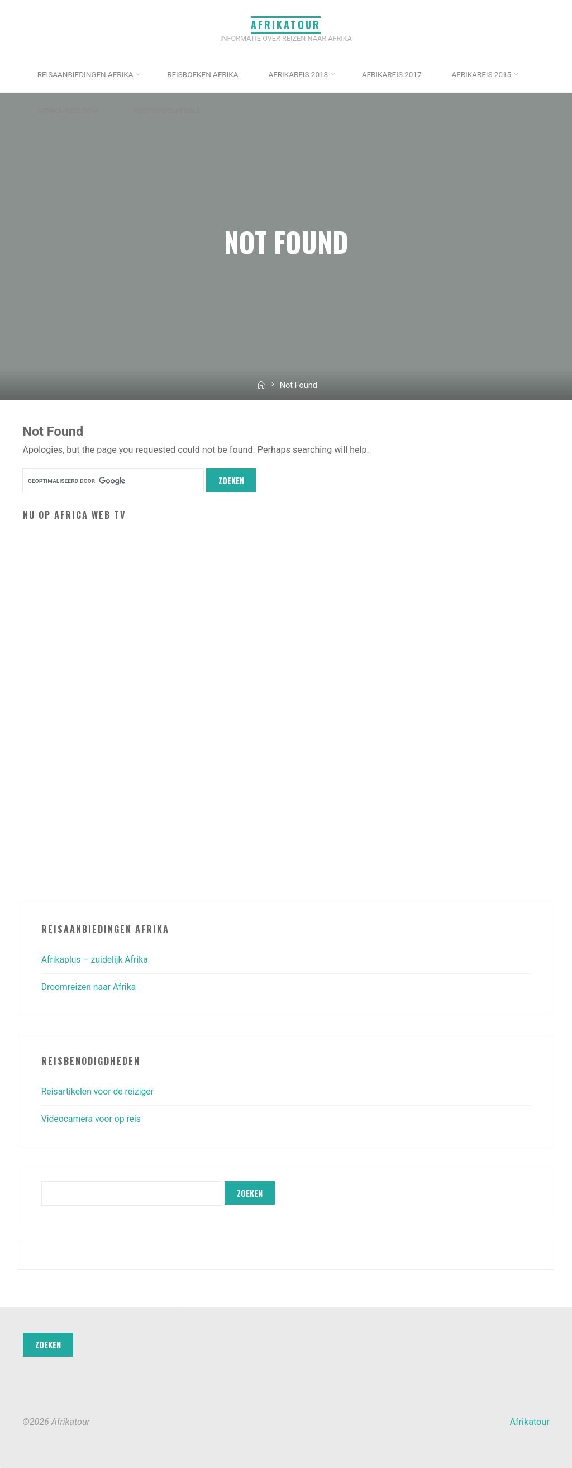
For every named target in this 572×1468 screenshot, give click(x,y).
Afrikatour (286, 24)
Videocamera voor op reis (92, 1119)
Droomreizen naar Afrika (90, 987)
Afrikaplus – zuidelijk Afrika (96, 959)
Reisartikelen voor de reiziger (99, 1091)
